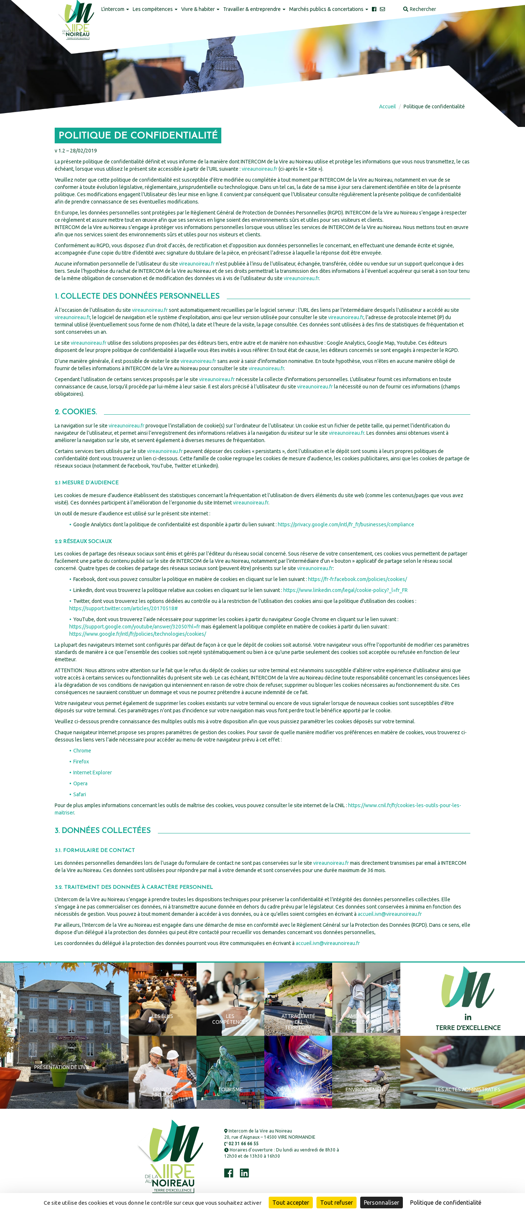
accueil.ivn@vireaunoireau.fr (390, 914)
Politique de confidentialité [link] (445, 1202)
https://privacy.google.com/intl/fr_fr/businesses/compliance (346, 524)
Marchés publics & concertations (328, 9)
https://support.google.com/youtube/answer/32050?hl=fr (134, 627)
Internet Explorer (92, 772)
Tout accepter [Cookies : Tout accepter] (290, 1202)
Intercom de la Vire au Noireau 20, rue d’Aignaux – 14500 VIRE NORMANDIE (269, 1133)
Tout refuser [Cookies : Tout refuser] (336, 1202)
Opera (80, 783)
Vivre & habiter (200, 9)
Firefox (81, 761)
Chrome (82, 751)
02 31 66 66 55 (241, 1143)
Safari (79, 794)
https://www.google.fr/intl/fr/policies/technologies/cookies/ (137, 634)
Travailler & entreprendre (254, 9)
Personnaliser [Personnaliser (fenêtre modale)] (381, 1202)
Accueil (387, 106)
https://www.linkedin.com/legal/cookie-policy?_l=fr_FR (345, 590)
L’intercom (115, 9)
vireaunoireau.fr (259, 169)
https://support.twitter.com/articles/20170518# (123, 608)
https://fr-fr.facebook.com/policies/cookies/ (357, 579)
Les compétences (155, 9)
